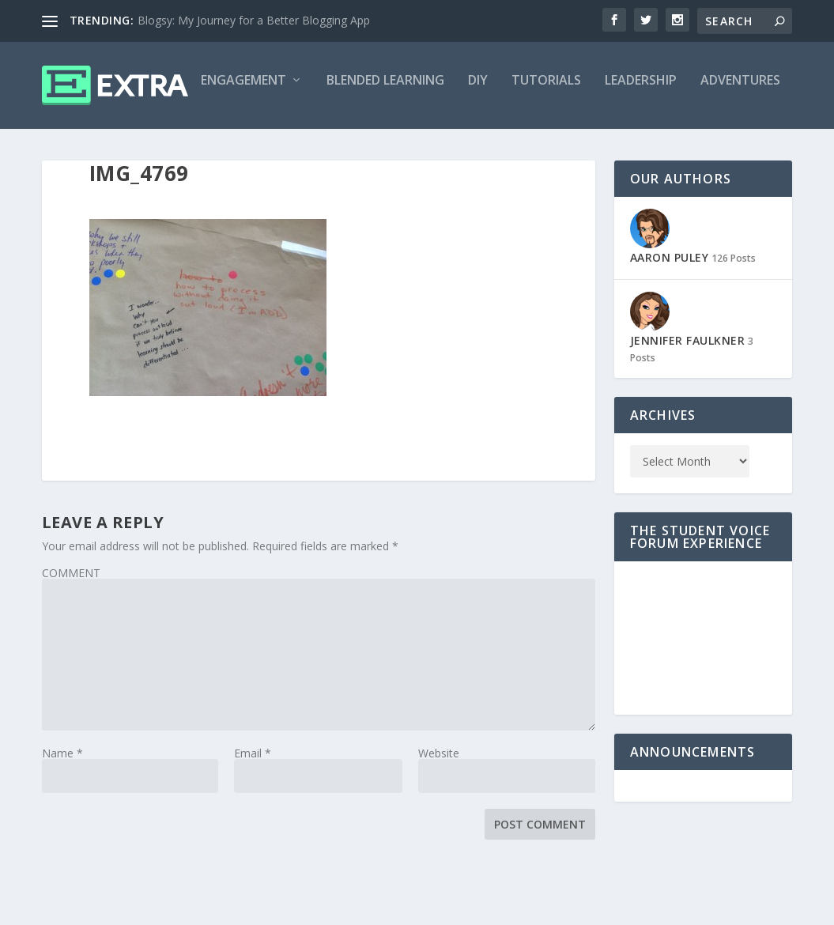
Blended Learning (238, 147)
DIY (331, 147)
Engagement (96, 147)
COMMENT (71, 639)
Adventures (593, 147)
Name (62, 819)
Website (438, 819)
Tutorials (399, 147)
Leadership (494, 147)
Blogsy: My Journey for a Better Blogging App (254, 20)
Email (252, 819)
